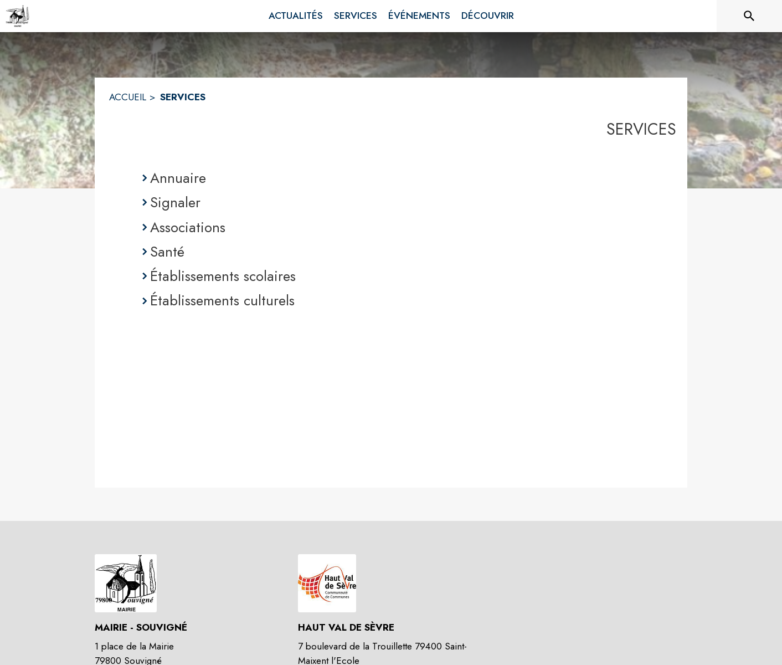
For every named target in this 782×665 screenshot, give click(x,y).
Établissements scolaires (223, 276)
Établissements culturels (222, 300)
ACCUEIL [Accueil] (127, 97)
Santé (167, 251)
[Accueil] (17, 16)
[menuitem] (295, 16)
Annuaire (178, 177)
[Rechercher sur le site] (749, 16)
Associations (187, 227)
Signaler (175, 202)
